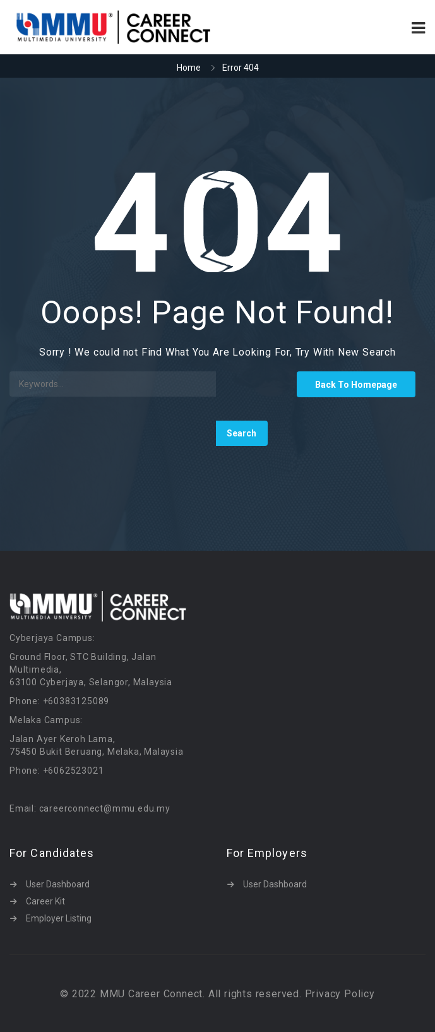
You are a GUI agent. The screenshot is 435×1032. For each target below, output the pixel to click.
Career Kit (45, 901)
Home (189, 68)
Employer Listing (59, 918)
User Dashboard (58, 884)
